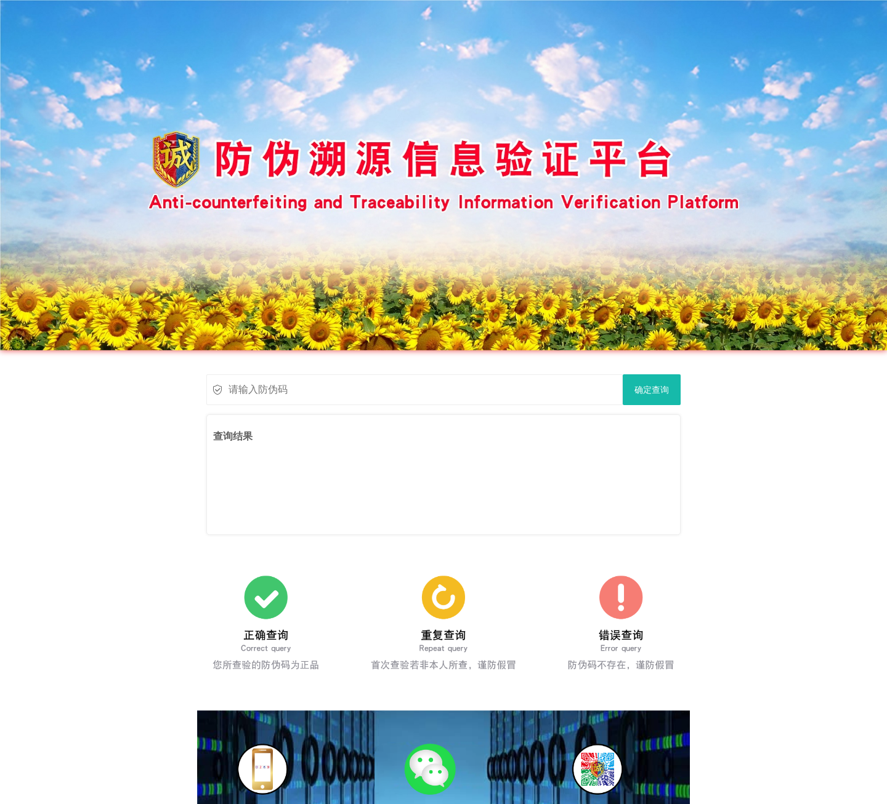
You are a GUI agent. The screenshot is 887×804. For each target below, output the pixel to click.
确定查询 (651, 390)
